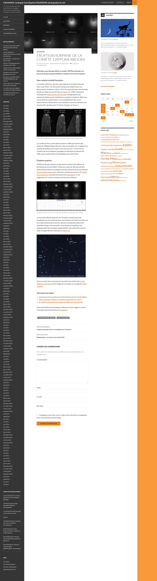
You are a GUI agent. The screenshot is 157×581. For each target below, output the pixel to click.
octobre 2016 (7, 408)
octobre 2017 (7, 377)
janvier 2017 (6, 401)
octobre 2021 (7, 252)
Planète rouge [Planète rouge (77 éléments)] (107, 162)
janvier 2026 (6, 119)
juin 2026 (6, 106)
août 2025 (6, 132)
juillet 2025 (6, 134)
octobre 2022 (7, 220)
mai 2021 (6, 265)
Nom (39, 388)
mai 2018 (6, 359)
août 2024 (6, 163)
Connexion (6, 562)
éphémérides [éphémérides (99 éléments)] (107, 180)
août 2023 (6, 194)
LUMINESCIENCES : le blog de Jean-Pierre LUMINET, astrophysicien (11, 523)
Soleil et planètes (9, 29)
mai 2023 (6, 202)
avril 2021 (6, 267)
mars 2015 (6, 458)
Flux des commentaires (9, 567)
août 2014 (6, 476)
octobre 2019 (7, 314)
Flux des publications (9, 564)
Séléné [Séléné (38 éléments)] (102, 171)
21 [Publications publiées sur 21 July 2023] (122, 111)
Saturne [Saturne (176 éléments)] (120, 165)
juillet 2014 (6, 479)
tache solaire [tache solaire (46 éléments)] (108, 171)
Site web (40, 406)
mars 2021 (6, 270)
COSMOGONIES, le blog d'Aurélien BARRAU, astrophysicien (10, 505)
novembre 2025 (7, 124)
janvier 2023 (6, 213)
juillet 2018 (6, 354)
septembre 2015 (8, 442)
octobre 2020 (7, 283)
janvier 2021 (6, 275)
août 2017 (6, 382)
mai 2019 (6, 328)
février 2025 (6, 147)
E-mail (39, 397)
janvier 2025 (6, 150)
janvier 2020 (6, 307)
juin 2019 (6, 325)
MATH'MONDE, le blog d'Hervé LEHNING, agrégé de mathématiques (11, 531)
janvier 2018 (6, 369)
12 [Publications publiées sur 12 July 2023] (112, 108)
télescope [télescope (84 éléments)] (117, 171)
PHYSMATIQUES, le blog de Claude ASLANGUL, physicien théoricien (11, 538)
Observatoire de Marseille (57, 94)
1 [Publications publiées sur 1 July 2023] (126, 102)
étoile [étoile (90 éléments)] (116, 180)
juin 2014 (6, 482)
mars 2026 (6, 113)
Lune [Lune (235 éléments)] (119, 149)
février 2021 (6, 273)
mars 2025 (6, 145)
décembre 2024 (7, 153)
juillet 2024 (6, 166)
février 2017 (6, 398)
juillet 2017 (6, 385)
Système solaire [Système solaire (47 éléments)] (129, 169)
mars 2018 (6, 364)
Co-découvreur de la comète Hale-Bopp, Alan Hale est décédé (11, 47)
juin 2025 (6, 137)
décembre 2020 (7, 278)
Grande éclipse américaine (46, 172)
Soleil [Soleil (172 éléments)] (128, 165)
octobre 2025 (7, 126)
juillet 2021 (6, 260)
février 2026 (6, 116)
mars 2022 (6, 239)
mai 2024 (6, 171)
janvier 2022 (6, 244)
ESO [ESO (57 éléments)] (118, 145)
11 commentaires (121, 47)
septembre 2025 (8, 129)
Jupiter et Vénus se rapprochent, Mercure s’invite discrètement (11, 54)
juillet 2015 (6, 448)
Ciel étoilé (6, 21)
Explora (5, 517)
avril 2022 (6, 236)
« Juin (103, 121)
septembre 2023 (8, 192)
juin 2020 (6, 294)
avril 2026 (6, 111)
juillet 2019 (6, 322)
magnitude (71, 175)
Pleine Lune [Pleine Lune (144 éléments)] (119, 162)
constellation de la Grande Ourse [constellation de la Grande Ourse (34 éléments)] (109, 142)
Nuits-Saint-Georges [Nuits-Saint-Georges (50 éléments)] (108, 156)
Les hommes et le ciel (10, 33)
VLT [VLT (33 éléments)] (123, 173)
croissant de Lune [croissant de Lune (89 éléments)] (109, 145)
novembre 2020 (7, 281)
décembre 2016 (7, 403)
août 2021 (6, 257)
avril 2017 (6, 393)
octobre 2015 (7, 440)
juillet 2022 (6, 228)
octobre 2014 (7, 471)
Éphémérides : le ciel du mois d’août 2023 (62, 335)
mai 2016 (6, 422)
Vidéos (128, 2)
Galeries (109, 15)
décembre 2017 (7, 372)
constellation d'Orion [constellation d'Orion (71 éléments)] (110, 139)
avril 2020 (6, 299)
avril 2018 (6, 361)
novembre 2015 (7, 437)
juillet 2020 (6, 291)
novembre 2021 (7, 249)
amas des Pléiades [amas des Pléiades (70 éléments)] (108, 135)
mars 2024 (6, 176)
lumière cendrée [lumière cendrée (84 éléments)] (108, 149)
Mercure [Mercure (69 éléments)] (111, 153)
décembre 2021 (7, 247)
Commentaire (42, 360)
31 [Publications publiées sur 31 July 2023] (103, 118)
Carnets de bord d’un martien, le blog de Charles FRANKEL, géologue (11, 497)
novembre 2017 (7, 375)
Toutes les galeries (108, 86)
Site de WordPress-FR (9, 569)
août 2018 (6, 351)
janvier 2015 (6, 463)
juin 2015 (6, 450)
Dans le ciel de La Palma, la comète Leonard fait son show (60, 299)
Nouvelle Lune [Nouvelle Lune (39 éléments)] (124, 153)
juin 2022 (6, 231)
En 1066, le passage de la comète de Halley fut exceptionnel (61, 302)
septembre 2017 (8, 380)
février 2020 (6, 304)
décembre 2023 (7, 184)
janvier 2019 (6, 338)
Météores (6, 25)
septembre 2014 (8, 474)
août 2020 (6, 288)
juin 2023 (6, 200)
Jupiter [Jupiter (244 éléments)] (127, 145)
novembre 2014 (7, 469)
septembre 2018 (8, 348)
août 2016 (6, 414)
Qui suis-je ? (120, 2)
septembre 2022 (8, 223)
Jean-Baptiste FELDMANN (60, 63)
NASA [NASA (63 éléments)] (117, 153)
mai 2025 (6, 139)
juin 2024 (6, 168)
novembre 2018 (7, 343)
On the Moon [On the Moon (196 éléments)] (109, 158)
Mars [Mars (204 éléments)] (104, 153)
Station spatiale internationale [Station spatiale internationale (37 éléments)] (109, 169)
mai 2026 (6, 108)
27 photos (115, 39)
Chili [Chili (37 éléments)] (111, 137)
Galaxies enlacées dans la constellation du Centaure (62, 328)
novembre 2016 (7, 406)
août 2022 (6, 226)
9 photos (114, 72)
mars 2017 (6, 395)
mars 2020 (6, 301)
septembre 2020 (8, 286)
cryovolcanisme (63, 317)
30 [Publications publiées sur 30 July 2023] (132, 115)
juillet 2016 (6, 416)
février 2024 (6, 179)
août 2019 (6, 320)
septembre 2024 (8, 160)
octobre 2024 (7, 158)
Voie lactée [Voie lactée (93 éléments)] (106, 177)
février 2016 (6, 429)
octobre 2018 (7, 346)
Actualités (41, 52)
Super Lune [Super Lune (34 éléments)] (121, 168)
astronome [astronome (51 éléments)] (120, 135)
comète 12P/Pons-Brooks (46, 317)
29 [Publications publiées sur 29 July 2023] (127, 115)
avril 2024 (6, 173)
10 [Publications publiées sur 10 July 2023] (103, 108)
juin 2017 (6, 388)
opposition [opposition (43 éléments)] (121, 159)
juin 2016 (6, 419)
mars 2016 (6, 427)
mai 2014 (6, 484)
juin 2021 (6, 262)
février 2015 (6, 461)
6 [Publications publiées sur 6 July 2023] (117, 105)
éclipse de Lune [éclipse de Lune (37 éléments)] (123, 177)
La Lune (5, 17)
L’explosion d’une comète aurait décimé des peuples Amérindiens (63, 297)
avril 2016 (6, 424)
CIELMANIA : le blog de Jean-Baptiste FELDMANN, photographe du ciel (34, 2)
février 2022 (6, 241)
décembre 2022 (7, 215)
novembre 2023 (7, 187)
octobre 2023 (7, 189)
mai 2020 (6, 296)
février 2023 (6, 210)
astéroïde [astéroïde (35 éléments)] (126, 135)
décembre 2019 (7, 309)
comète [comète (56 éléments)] (115, 137)
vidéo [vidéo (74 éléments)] (119, 173)
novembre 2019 (7, 312)
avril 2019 (6, 330)
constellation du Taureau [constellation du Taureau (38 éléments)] (125, 142)
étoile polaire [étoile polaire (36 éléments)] (122, 180)
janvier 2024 (6, 181)
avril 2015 (6, 456)
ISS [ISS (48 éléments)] (121, 145)
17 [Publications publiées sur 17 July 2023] (103, 111)
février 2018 (6, 367)
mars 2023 (6, 207)
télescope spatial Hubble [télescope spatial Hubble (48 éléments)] (109, 174)
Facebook (63, 310)
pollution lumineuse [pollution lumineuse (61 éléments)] (108, 166)
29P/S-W (66, 231)
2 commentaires (120, 80)
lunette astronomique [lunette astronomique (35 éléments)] (128, 149)
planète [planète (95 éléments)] (127, 159)
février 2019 (6, 335)
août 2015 (6, 445)
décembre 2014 (7, 466)
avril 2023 (6, 205)
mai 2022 (6, 234)
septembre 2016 (8, 411)
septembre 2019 (8, 317)
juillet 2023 (6, 197)
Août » (131, 121)
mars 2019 (6, 333)
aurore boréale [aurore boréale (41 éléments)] (105, 137)
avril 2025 (6, 142)
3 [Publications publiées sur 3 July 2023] (103, 105)
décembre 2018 (7, 341)
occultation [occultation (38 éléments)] (119, 156)
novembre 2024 (7, 155)
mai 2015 (6, 453)
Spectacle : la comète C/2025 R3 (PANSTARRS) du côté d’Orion (11, 79)
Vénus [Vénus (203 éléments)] (115, 177)
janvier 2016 (6, 432)
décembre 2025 (7, 121)
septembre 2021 (8, 254)
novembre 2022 (7, 218)
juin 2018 (6, 356)
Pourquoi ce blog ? (108, 2)
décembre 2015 (7, 435)
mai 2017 (6, 390)
